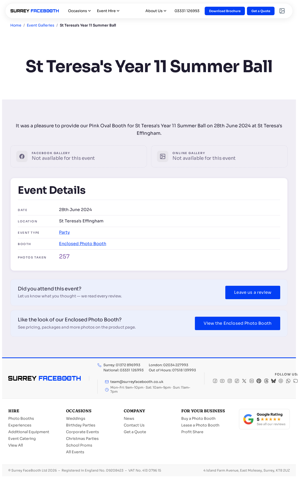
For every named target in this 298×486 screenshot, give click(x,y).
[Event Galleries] (282, 10)
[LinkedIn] (251, 381)
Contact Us (134, 425)
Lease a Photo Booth (200, 425)
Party (64, 232)
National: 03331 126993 (123, 370)
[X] (244, 381)
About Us (155, 11)
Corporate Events (82, 432)
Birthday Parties (80, 425)
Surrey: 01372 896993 (121, 365)
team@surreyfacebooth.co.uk (134, 382)
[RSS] (295, 381)
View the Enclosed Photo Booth (237, 323)
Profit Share (192, 432)
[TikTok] (237, 381)
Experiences (19, 425)
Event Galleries (40, 25)
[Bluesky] (273, 381)
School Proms (79, 445)
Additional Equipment (28, 432)
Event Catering (22, 438)
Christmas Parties (82, 438)
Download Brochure (225, 11)
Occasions (79, 11)
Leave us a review (252, 292)
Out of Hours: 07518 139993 (172, 370)
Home (15, 25)
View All (15, 445)
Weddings (75, 418)
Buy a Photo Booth (198, 418)
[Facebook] (215, 381)
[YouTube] (222, 381)
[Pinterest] (258, 381)
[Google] (280, 381)
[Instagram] (229, 381)
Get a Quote (260, 11)
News (129, 418)
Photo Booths (21, 418)
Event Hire (108, 11)
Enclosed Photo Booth (82, 243)
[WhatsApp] (288, 381)
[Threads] (266, 381)
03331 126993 (187, 11)
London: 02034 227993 (168, 365)
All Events (75, 452)
